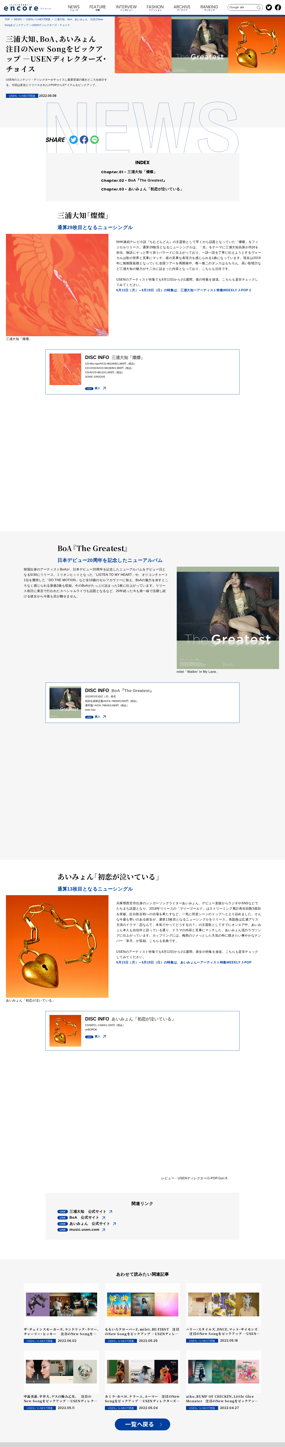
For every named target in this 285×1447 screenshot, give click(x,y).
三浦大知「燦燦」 (142, 172)
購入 (97, 388)
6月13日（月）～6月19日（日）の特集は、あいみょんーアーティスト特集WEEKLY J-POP (184, 962)
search (259, 7)
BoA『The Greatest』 (147, 180)
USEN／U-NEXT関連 (38, 19)
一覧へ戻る (139, 1424)
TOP (7, 19)
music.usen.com (84, 1230)
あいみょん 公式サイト (89, 1224)
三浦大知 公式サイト (87, 1212)
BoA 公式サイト (84, 1217)
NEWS (18, 19)
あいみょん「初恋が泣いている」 (156, 189)
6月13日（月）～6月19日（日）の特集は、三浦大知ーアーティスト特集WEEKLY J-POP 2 (183, 290)
